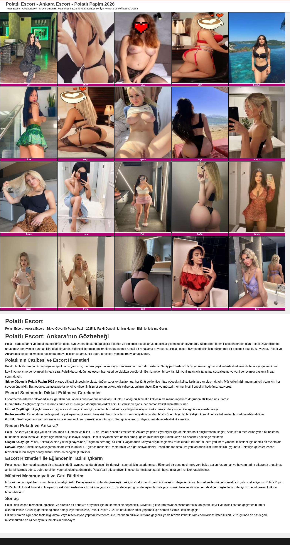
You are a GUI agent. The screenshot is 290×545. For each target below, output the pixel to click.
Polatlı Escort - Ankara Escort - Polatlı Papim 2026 (60, 4)
